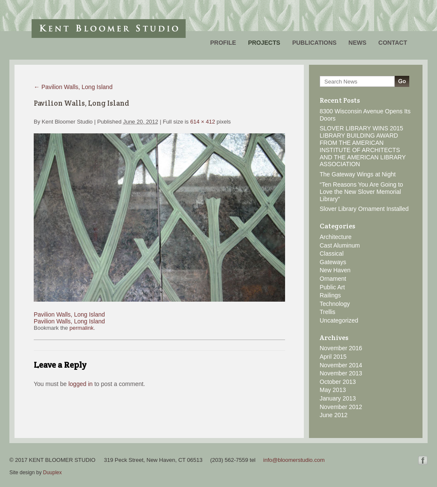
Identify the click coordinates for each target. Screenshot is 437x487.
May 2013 (333, 389)
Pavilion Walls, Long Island (73, 87)
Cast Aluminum (340, 245)
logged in (80, 383)
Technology (335, 303)
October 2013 (338, 381)
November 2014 (341, 365)
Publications (314, 42)
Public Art (332, 287)
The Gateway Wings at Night (358, 174)
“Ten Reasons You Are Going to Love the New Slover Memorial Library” (361, 191)
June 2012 (333, 415)
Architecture (336, 236)
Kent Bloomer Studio (109, 28)
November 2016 (341, 348)
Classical (332, 253)
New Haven (335, 270)
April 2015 (333, 356)
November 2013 (341, 373)
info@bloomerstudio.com (294, 460)
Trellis (327, 311)
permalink (81, 328)
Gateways (333, 262)
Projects (264, 42)
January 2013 (338, 398)
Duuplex (52, 472)
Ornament (333, 278)
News (358, 42)
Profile (223, 42)
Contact (393, 42)
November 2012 (341, 406)
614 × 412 (202, 121)
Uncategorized (339, 320)
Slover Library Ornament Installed (364, 208)
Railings (330, 295)
